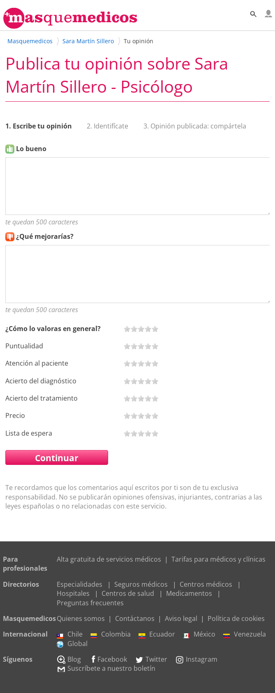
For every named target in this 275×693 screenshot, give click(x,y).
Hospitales (73, 593)
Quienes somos (81, 618)
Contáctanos (135, 618)
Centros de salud (128, 593)
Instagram (196, 659)
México (199, 634)
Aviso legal (181, 618)
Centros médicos (206, 584)
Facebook (108, 659)
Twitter (151, 659)
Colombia (110, 634)
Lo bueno (31, 148)
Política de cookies (236, 618)
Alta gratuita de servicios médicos (109, 559)
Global (72, 643)
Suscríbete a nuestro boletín (106, 668)
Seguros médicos (141, 584)
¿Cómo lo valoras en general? (53, 328)
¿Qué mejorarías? (45, 236)
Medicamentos (189, 593)
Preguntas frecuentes (90, 602)
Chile (70, 634)
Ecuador (157, 634)
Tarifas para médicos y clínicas (218, 559)
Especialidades (79, 584)
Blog (69, 659)
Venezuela (244, 634)
